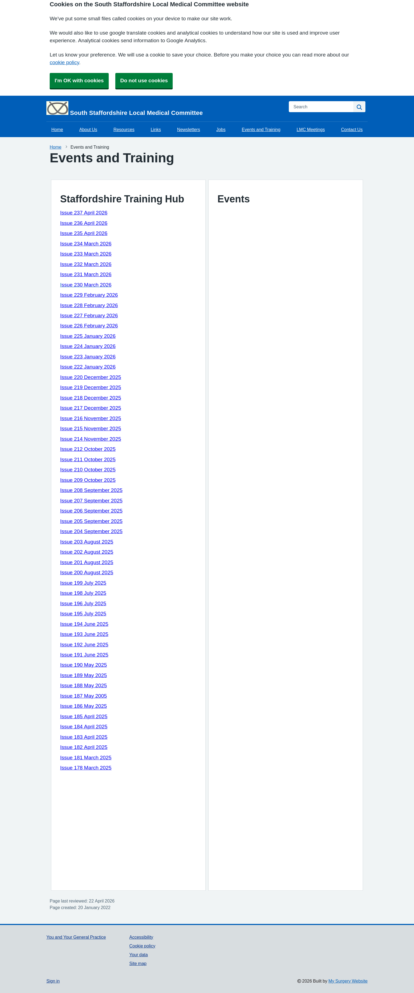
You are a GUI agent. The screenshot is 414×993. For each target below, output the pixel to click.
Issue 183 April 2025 (83, 737)
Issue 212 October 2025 (88, 449)
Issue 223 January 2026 (88, 356)
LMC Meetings (310, 129)
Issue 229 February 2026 (89, 295)
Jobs (221, 129)
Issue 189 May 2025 (83, 675)
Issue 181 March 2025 (85, 757)
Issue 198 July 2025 (83, 593)
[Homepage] (164, 108)
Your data (138, 954)
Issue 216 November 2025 (90, 418)
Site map (138, 963)
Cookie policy (142, 946)
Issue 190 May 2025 (83, 664)
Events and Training (261, 129)
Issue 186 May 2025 (83, 706)
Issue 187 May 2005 (83, 695)
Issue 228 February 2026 (89, 305)
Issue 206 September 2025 (91, 510)
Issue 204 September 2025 (91, 531)
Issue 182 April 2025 (83, 747)
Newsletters (188, 129)
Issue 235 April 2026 (83, 233)
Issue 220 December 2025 (90, 377)
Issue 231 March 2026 (85, 274)
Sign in (53, 981)
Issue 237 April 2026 (83, 212)
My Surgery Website (348, 981)
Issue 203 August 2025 (86, 541)
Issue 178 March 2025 (85, 767)
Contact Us (352, 129)
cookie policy (64, 62)
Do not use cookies (144, 80)
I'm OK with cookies (79, 80)
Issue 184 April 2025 (83, 726)
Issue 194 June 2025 (84, 624)
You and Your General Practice (76, 937)
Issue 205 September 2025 (91, 521)
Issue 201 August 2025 (86, 562)
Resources (123, 129)
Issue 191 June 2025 (84, 654)
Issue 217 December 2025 (90, 408)
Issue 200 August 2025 (86, 572)
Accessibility (141, 937)
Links (156, 129)
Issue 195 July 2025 (83, 613)
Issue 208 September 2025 (91, 490)
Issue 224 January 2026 (88, 346)
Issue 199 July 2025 (83, 582)
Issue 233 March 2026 (85, 253)
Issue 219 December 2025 (90, 387)
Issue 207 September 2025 (91, 500)
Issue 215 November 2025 (90, 428)
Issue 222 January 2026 (88, 366)
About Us (88, 129)
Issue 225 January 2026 (88, 336)
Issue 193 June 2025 (84, 634)
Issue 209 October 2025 (88, 480)
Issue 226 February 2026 (89, 325)
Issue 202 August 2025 (86, 552)
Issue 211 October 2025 (88, 459)
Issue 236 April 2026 (83, 223)
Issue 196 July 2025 (83, 603)
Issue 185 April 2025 (83, 716)
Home (57, 129)
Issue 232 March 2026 (85, 264)
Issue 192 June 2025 (84, 644)
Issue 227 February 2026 (89, 315)
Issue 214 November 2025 (90, 439)
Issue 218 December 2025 (90, 397)
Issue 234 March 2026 (85, 243)
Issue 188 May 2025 (83, 685)
